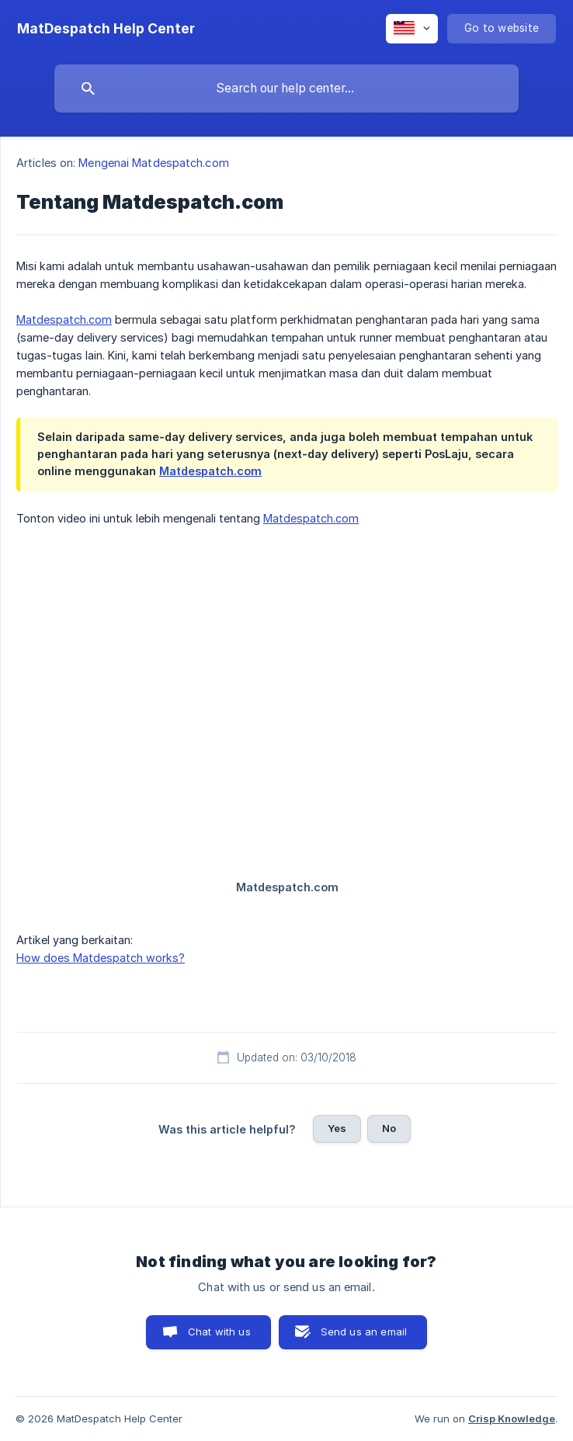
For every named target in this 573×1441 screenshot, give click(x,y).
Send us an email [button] (364, 1331)
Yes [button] (337, 1128)
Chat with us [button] (219, 1331)
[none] (106, 28)
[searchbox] (286, 88)
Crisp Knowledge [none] (511, 1418)
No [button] (389, 1128)
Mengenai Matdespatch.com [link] (153, 162)
